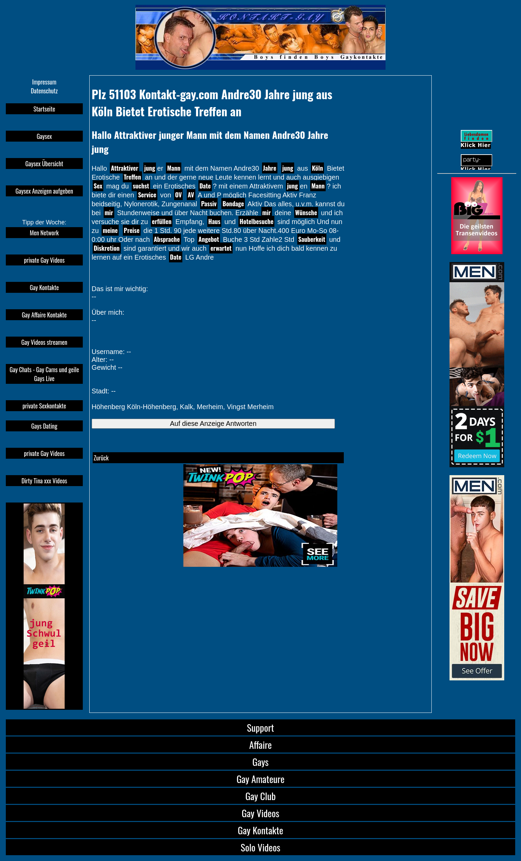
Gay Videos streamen (44, 342)
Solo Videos (261, 847)
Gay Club (260, 796)
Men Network (44, 232)
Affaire (260, 745)
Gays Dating (44, 425)
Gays (260, 762)
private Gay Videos (44, 260)
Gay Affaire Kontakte (44, 314)
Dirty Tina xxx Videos (44, 480)
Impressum (44, 81)
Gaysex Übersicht (44, 163)
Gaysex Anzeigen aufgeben (44, 190)
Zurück (101, 457)
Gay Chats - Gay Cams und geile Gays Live (44, 374)
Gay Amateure (260, 779)
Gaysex (44, 136)
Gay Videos (260, 813)
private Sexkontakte (44, 405)
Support (260, 727)
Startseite (44, 108)
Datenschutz (44, 90)
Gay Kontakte (44, 287)
